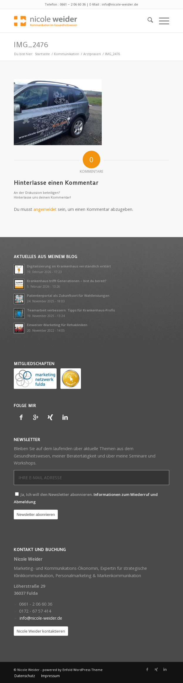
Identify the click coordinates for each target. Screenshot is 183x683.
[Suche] (147, 21)
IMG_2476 (31, 44)
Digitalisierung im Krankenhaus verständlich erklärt (69, 266)
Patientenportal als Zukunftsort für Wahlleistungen (68, 295)
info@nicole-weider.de (120, 4)
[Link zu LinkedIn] (164, 669)
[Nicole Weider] (76, 21)
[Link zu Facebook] (147, 669)
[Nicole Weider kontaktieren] (41, 631)
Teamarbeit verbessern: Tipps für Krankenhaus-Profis (71, 310)
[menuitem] (147, 21)
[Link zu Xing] (156, 669)
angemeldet (45, 209)
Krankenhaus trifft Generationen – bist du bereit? (66, 281)
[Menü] (161, 21)
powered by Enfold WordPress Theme (73, 669)
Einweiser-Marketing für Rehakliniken (57, 325)
